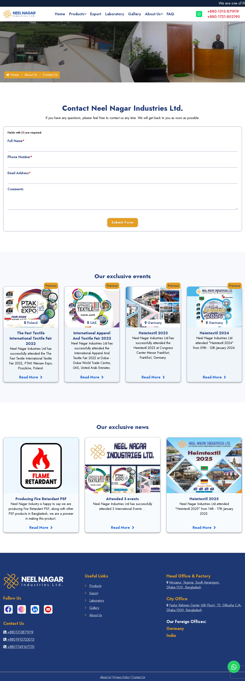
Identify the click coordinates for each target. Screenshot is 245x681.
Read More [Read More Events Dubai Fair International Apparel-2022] (92, 377)
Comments (15, 189)
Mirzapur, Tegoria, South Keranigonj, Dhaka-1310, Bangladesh (193, 585)
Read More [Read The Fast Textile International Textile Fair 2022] (30, 377)
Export (95, 14)
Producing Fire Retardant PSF (41, 499)
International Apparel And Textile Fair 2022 (92, 335)
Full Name (16, 141)
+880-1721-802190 (223, 16)
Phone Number (20, 157)
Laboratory (114, 14)
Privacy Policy (121, 677)
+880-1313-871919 (223, 11)
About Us (153, 14)
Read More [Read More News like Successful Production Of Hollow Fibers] (204, 527)
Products (76, 14)
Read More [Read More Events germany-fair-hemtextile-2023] (153, 377)
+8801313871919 (18, 632)
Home (60, 14)
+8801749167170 (18, 646)
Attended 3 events (122, 499)
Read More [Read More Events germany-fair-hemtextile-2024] (214, 377)
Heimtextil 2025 (204, 499)
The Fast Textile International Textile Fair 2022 (31, 338)
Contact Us (138, 677)
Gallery (134, 14)
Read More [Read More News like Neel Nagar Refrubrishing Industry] (122, 527)
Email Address (19, 173)
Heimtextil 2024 (214, 333)
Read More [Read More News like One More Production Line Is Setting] (41, 527)
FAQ (170, 14)
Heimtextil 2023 (153, 333)
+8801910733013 (18, 639)
